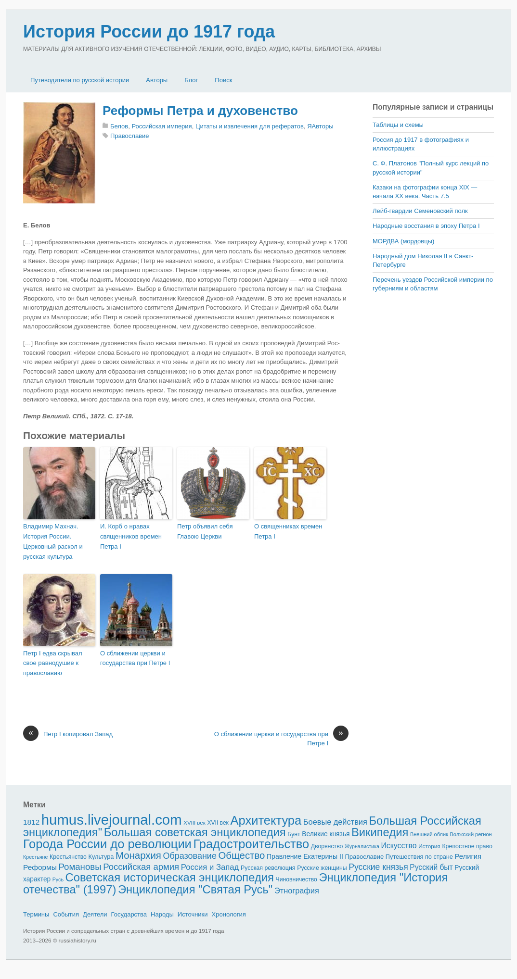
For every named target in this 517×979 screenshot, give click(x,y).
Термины (36, 914)
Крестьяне (35, 857)
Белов (119, 126)
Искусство (399, 845)
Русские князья (378, 867)
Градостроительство (252, 844)
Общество (242, 855)
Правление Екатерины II (305, 856)
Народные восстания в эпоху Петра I (426, 225)
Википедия (379, 832)
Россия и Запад (210, 867)
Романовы (79, 867)
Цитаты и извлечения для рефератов (249, 126)
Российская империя (161, 126)
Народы (162, 914)
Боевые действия (335, 821)
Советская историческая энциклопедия (169, 877)
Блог (191, 80)
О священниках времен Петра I (288, 531)
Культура (101, 856)
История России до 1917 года (149, 31)
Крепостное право (467, 846)
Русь (58, 879)
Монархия (138, 855)
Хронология (229, 914)
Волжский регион (471, 834)
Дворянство (327, 846)
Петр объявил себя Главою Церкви (205, 531)
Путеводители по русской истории (79, 80)
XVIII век (194, 823)
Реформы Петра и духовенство (200, 110)
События (66, 914)
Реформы (40, 867)
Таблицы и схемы (398, 124)
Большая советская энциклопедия (195, 832)
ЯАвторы (320, 126)
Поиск (223, 80)
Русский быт (431, 867)
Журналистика (362, 846)
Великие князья (325, 834)
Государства (129, 914)
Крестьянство (68, 856)
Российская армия (141, 867)
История (429, 846)
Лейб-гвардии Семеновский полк (420, 210)
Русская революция (268, 868)
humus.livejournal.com (111, 820)
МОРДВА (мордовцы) (403, 241)
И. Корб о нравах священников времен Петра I (131, 536)
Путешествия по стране (419, 856)
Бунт (293, 834)
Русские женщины (322, 868)
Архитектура (266, 820)
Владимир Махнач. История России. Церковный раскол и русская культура (53, 541)
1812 (31, 822)
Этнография (296, 890)
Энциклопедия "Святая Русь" (195, 889)
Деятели (95, 914)
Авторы (157, 80)
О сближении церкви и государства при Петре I (135, 658)
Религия (468, 856)
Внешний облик (429, 834)
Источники (193, 914)
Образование (190, 856)
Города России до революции (107, 844)
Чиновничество (296, 879)
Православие (129, 135)
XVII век (217, 822)
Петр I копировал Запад (68, 734)
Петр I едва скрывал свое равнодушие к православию (52, 663)
